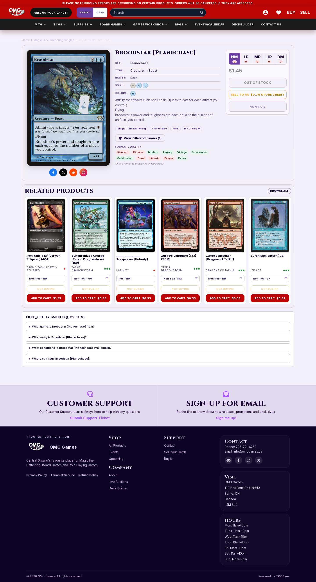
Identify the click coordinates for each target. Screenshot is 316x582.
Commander (199, 152)
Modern (153, 152)
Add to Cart (46, 298)
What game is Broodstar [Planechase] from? (63, 326)
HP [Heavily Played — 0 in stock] (269, 59)
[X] (258, 460)
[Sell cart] (305, 12)
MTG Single (192, 128)
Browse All (279, 190)
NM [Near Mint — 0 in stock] (234, 59)
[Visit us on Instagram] (83, 172)
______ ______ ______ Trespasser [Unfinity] (132, 257)
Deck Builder (118, 488)
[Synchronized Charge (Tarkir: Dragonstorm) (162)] (91, 225)
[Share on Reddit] (73, 172)
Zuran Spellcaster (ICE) (268, 255)
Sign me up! (226, 418)
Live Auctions (118, 482)
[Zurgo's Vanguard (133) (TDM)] (180, 225)
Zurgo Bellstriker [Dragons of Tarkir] (220, 257)
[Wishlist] (279, 12)
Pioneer (138, 152)
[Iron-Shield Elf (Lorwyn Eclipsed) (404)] (46, 225)
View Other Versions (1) (140, 138)
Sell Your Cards (175, 452)
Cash (100, 12)
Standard (122, 152)
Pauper (168, 158)
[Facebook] (238, 460)
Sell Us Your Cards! (51, 12)
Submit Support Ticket (90, 418)
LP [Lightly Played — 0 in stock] (246, 59)
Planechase (159, 128)
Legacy (167, 152)
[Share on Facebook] (53, 172)
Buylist (168, 458)
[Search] (201, 12)
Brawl (141, 158)
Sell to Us (258, 95)
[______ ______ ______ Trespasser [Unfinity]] (135, 225)
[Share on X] (63, 172)
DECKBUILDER (242, 24)
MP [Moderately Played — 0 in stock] (257, 59)
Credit (85, 12)
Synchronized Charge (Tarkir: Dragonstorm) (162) (88, 259)
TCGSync (283, 576)
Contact (169, 445)
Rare (175, 128)
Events (113, 452)
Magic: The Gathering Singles (54, 40)
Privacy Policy (36, 475)
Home (26, 40)
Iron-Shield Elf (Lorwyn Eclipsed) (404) (44, 257)
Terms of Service (62, 475)
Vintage (182, 152)
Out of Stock (257, 83)
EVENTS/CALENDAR (209, 24)
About (113, 475)
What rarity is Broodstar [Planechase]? (59, 337)
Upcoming (116, 458)
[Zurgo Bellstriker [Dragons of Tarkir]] (225, 225)
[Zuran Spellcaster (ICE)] (270, 225)
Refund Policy (88, 475)
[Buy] (292, 12)
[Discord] (228, 460)
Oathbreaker (125, 158)
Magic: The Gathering (131, 128)
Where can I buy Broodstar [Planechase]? (61, 358)
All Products (117, 445)
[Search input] (158, 12)
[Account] (265, 12)
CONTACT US (271, 24)
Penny (182, 158)
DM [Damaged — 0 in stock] (280, 59)
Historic (154, 158)
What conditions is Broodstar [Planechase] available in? (71, 347)
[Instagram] (248, 460)
